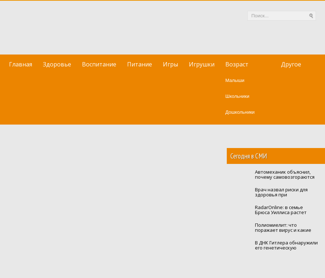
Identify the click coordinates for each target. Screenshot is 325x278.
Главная (20, 64)
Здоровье (57, 64)
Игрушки (201, 64)
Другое (291, 64)
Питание (139, 64)
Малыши (234, 80)
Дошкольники (240, 112)
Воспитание (99, 64)
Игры (170, 64)
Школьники (237, 96)
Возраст (236, 64)
